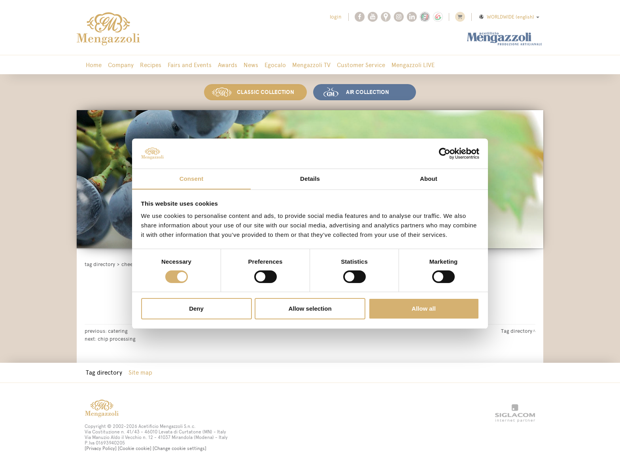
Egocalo (275, 65)
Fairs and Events (190, 65)
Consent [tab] (192, 178)
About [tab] (428, 178)
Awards (227, 65)
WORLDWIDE (508, 17)
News (251, 65)
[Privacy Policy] (101, 448)
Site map (140, 372)
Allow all (424, 309)
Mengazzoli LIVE (413, 65)
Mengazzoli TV (311, 65)
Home (94, 65)
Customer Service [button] (361, 65)
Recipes (150, 65)
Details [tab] (310, 178)
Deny (196, 309)
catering (118, 331)
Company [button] (121, 65)
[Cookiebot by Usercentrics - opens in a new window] (444, 153)
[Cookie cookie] (134, 448)
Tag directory (100, 264)
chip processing (117, 339)
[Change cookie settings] (179, 448)
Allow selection (309, 309)
